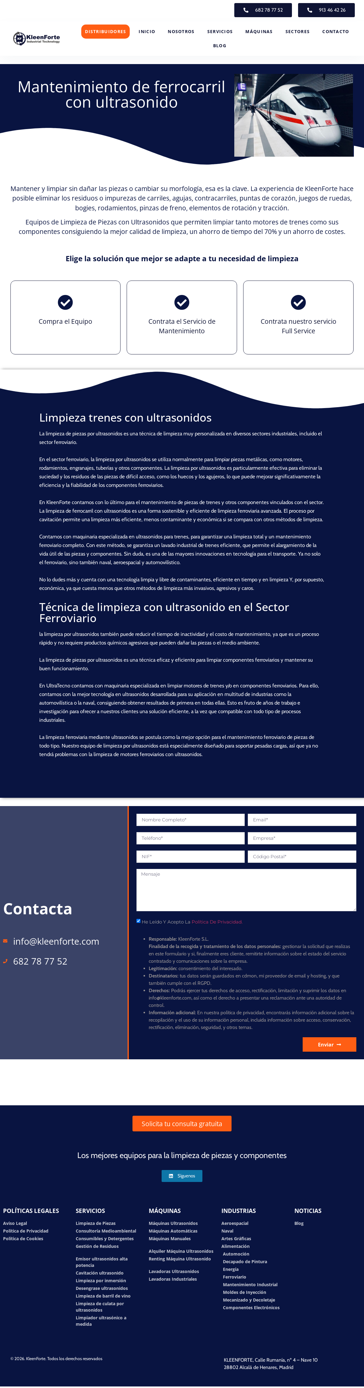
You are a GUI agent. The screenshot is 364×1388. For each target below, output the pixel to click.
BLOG (219, 45)
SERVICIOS (220, 31)
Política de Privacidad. (217, 922)
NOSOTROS (181, 31)
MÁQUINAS (259, 31)
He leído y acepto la (192, 922)
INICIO (147, 31)
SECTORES (297, 31)
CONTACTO (335, 31)
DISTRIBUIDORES (105, 31)
